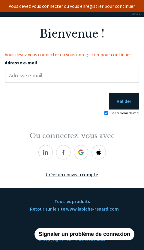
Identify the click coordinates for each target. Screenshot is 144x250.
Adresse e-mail (21, 63)
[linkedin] (45, 152)
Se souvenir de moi (125, 113)
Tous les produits (72, 201)
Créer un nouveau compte (72, 174)
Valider (124, 101)
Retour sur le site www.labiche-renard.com (74, 209)
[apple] (99, 152)
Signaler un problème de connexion (84, 234)
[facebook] (63, 152)
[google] (81, 152)
